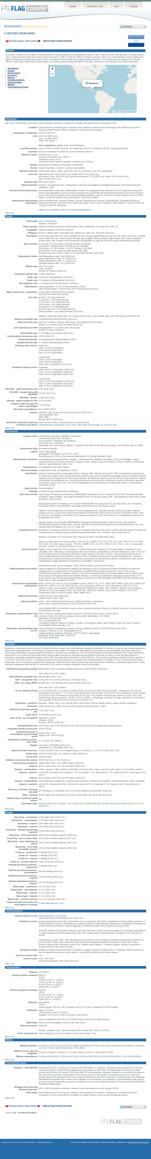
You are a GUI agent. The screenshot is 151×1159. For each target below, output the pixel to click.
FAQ (116, 6)
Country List (95, 6)
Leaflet (116, 112)
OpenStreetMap (129, 112)
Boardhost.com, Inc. (46, 1142)
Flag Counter (24, 8)
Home (72, 6)
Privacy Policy (29, 1142)
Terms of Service (15, 1142)
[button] (101, 82)
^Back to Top (9, 213)
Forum (133, 6)
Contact (5, 1142)
